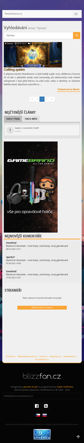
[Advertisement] (42, 334)
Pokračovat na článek (68, 89)
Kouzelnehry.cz (42, 359)
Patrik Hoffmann (65, 386)
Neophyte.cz (55, 356)
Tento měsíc (31, 118)
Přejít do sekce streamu (42, 308)
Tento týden (13, 118)
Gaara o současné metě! (22, 130)
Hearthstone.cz (13, 13)
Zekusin (9, 44)
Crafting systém (14, 70)
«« (32, 99)
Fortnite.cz (11, 356)
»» (52, 99)
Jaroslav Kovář (30, 386)
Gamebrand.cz (69, 356)
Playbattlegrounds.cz (27, 356)
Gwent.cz (43, 356)
